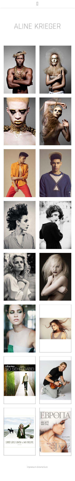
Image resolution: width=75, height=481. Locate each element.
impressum (31, 467)
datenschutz (42, 467)
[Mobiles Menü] (37, 4)
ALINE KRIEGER (37, 26)
